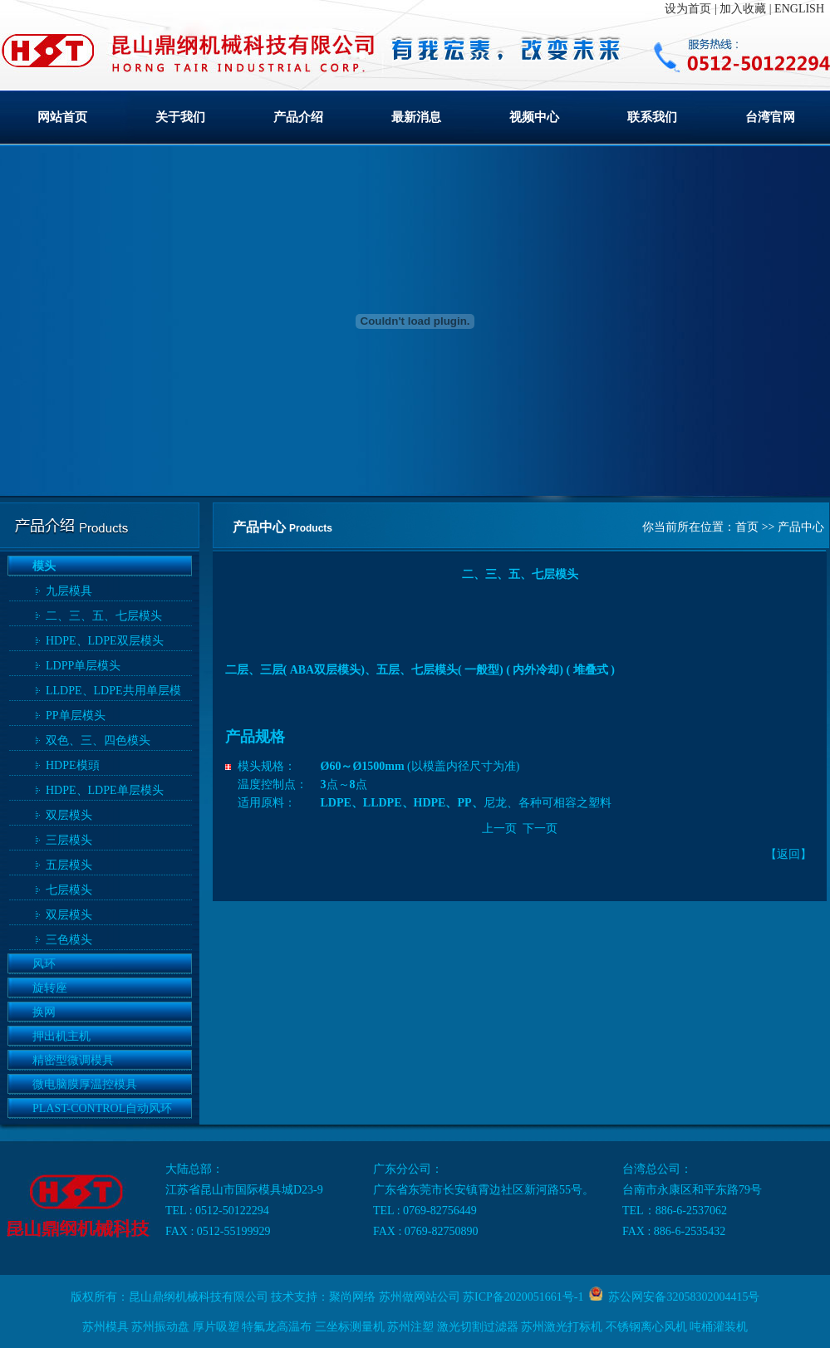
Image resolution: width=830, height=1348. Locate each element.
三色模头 (69, 940)
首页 (747, 527)
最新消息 (416, 117)
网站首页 (62, 117)
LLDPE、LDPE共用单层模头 (113, 692)
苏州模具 (105, 1327)
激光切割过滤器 (477, 1327)
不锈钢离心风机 (646, 1327)
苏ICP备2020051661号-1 (523, 1297)
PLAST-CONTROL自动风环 (102, 1108)
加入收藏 (742, 8)
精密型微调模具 (73, 1060)
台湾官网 (770, 117)
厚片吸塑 (216, 1327)
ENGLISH (799, 8)
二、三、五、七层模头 (104, 616)
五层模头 (69, 865)
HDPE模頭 (73, 765)
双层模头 (69, 815)
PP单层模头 (76, 715)
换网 (44, 1012)
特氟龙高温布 (277, 1327)
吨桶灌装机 (719, 1327)
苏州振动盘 (160, 1327)
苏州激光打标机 (561, 1327)
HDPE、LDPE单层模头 (105, 790)
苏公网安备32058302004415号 (680, 1297)
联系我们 (652, 117)
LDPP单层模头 (83, 665)
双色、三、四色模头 (98, 740)
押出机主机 (61, 1036)
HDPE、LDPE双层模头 (105, 641)
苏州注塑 (410, 1327)
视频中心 (534, 117)
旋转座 (49, 988)
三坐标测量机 (350, 1327)
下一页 (540, 828)
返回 (788, 854)
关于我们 (180, 117)
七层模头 (69, 890)
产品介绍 (298, 117)
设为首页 (688, 8)
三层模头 (69, 840)
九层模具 (69, 591)
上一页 (499, 828)
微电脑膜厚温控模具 (84, 1084)
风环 (44, 964)
